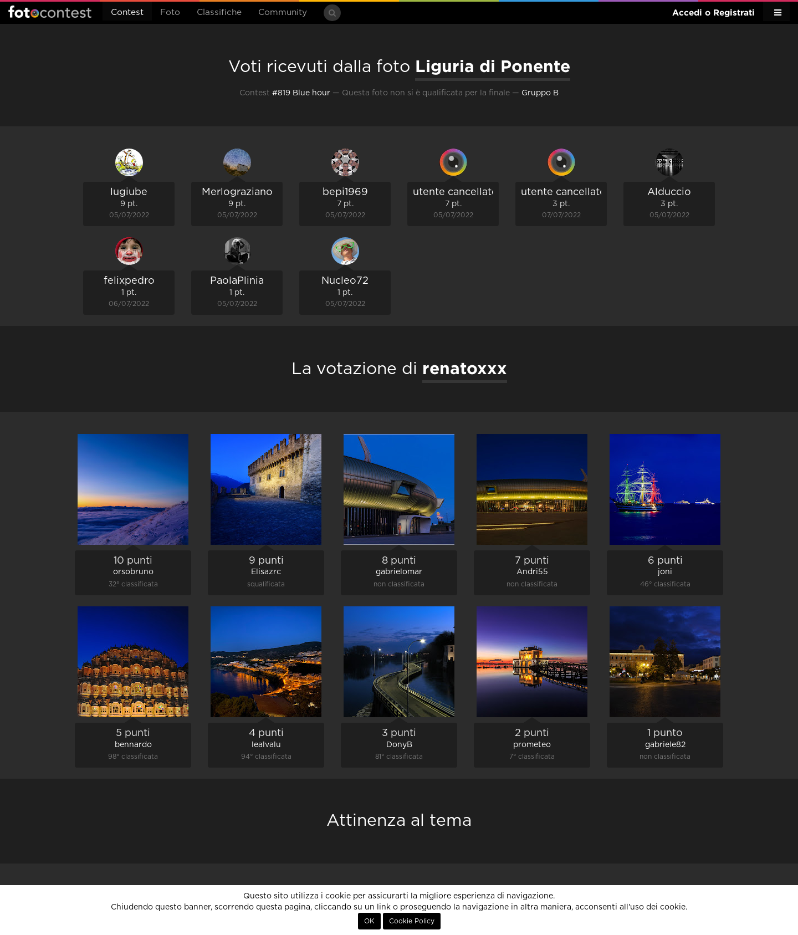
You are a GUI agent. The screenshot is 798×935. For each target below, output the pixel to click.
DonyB (399, 745)
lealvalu (266, 745)
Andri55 (532, 572)
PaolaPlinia (237, 281)
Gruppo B (540, 93)
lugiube (128, 192)
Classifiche (219, 12)
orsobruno (133, 572)
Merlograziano (237, 192)
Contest (127, 12)
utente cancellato (455, 192)
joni (665, 572)
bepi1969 (345, 192)
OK (369, 921)
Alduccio (669, 192)
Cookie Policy (411, 921)
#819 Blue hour (301, 93)
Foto (170, 12)
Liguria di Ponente (492, 66)
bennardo (133, 745)
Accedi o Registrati (713, 12)
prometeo (532, 745)
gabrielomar (399, 572)
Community (282, 12)
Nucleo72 (345, 281)
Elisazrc (266, 572)
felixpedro (129, 281)
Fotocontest (49, 11)
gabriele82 (665, 745)
